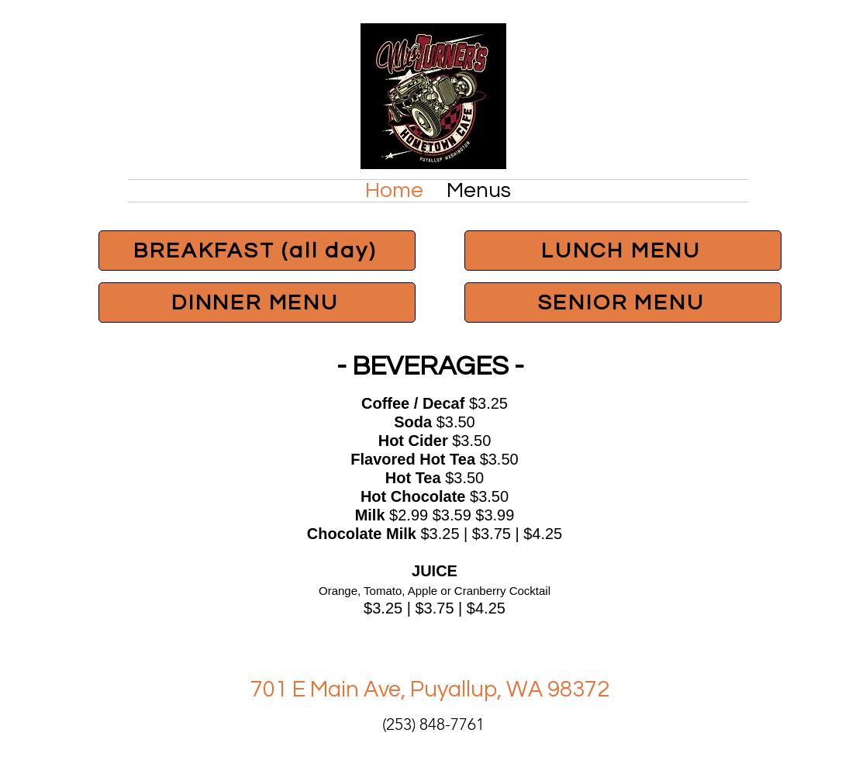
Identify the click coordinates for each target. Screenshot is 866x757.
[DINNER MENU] (257, 302)
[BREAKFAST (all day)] (257, 250)
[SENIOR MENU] (622, 302)
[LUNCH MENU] (622, 250)
